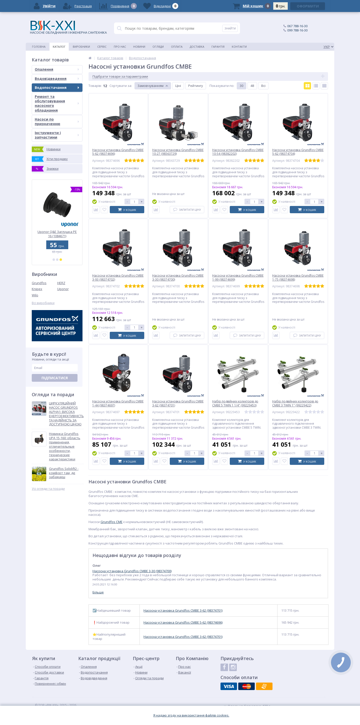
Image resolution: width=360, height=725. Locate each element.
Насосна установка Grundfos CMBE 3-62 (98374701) (183, 610)
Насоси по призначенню (57, 121)
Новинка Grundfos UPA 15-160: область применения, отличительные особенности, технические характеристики (64, 446)
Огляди (158, 46)
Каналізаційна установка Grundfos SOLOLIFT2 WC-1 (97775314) (57, 234)
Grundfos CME (111, 522)
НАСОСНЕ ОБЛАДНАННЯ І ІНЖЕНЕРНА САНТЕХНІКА (68, 27)
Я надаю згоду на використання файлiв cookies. (191, 715)
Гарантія (218, 46)
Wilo (35, 295)
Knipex (37, 289)
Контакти (239, 46)
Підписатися (55, 377)
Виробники (81, 46)
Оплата (176, 46)
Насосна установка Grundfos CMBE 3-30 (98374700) (132, 571)
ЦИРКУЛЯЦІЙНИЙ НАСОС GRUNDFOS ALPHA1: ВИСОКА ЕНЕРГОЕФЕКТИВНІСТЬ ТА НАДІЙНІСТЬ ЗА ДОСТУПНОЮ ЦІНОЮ (66, 413)
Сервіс (101, 46)
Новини (139, 46)
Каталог (59, 46)
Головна (39, 46)
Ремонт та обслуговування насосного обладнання (57, 103)
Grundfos (39, 283)
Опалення (57, 69)
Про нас (120, 46)
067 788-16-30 (297, 26)
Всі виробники (43, 303)
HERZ (61, 283)
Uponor (63, 289)
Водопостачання (57, 87)
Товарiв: (95, 85)
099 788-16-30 (297, 30)
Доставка (197, 46)
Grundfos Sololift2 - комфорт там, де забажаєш (63, 473)
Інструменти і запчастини (57, 135)
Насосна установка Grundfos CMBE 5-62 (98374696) (183, 622)
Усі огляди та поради (48, 489)
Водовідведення (57, 78)
